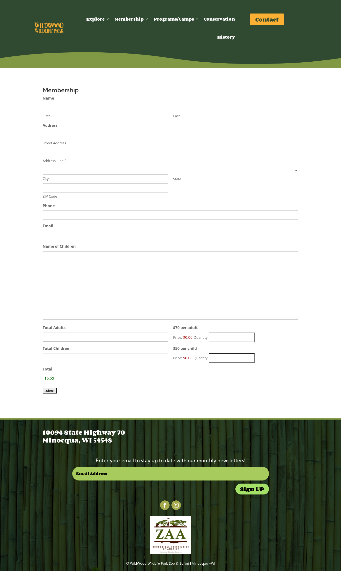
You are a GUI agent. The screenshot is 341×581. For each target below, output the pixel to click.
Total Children (56, 348)
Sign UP (252, 489)
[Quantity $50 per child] (232, 358)
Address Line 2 (55, 160)
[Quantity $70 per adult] (232, 337)
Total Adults (54, 327)
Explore (95, 19)
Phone (49, 205)
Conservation (219, 19)
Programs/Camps (174, 19)
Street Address (54, 143)
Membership (129, 19)
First (46, 116)
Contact (267, 19)
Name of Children (59, 246)
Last (176, 116)
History (226, 37)
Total (47, 369)
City (46, 178)
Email (48, 226)
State (177, 179)
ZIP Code (50, 196)
